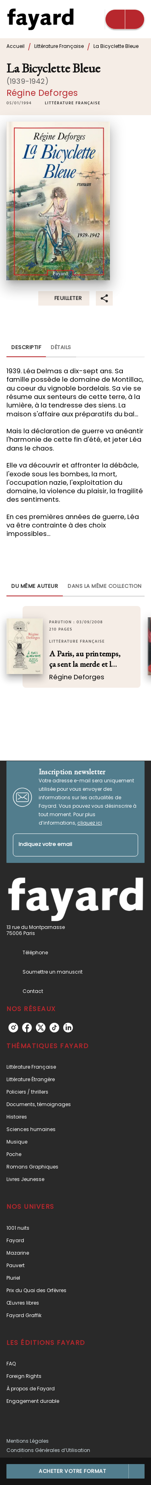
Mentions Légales (27, 1440)
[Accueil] (40, 19)
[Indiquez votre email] (65, 845)
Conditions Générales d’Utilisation (48, 1450)
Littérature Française (59, 46)
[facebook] (27, 1027)
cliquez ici (89, 822)
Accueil (15, 46)
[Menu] (125, 19)
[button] (72, 103)
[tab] (26, 347)
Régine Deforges (42, 93)
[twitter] (41, 1027)
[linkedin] (68, 1027)
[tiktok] (54, 1027)
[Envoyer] (128, 844)
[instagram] (13, 1027)
